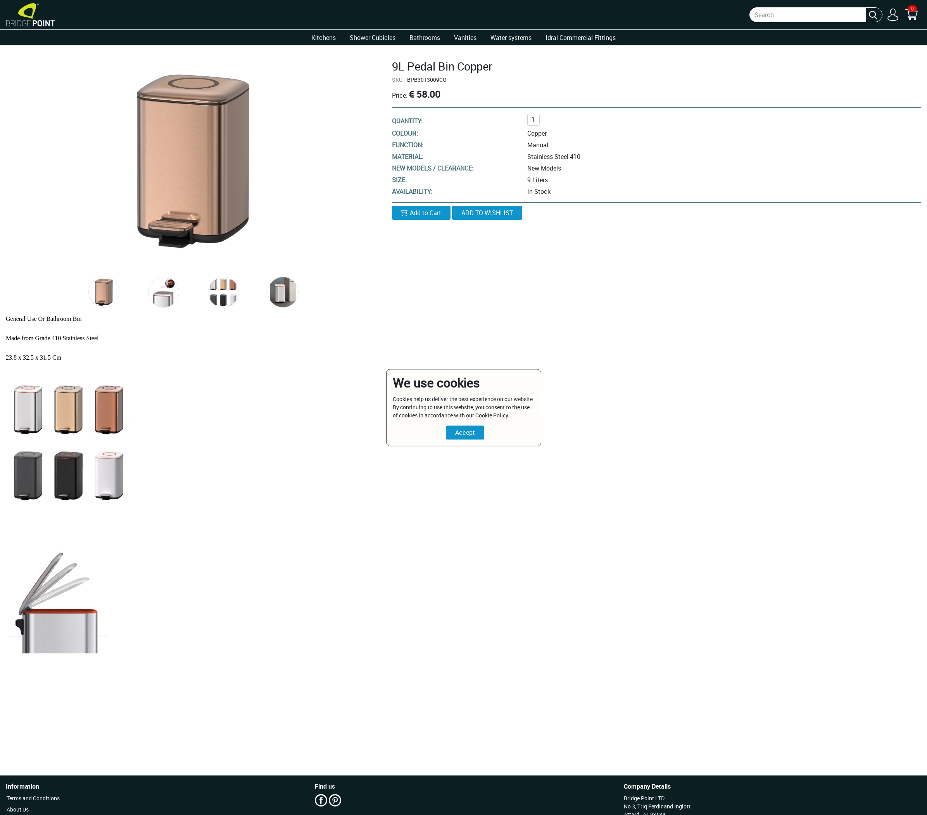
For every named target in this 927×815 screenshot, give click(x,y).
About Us (18, 809)
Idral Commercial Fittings (580, 37)
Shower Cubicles (372, 37)
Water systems (511, 37)
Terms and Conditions (33, 798)
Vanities (465, 37)
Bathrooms (424, 37)
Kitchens (323, 37)
